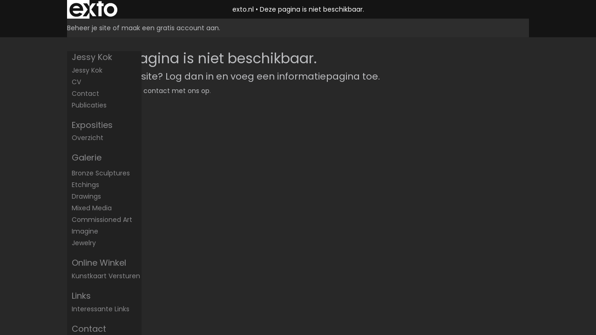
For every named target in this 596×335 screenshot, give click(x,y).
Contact (85, 93)
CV (76, 82)
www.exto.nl (158, 111)
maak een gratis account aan (170, 28)
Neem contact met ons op (166, 90)
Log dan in (189, 76)
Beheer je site (89, 28)
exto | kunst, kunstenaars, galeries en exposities (93, 9)
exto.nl (243, 9)
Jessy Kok (92, 57)
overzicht (87, 137)
